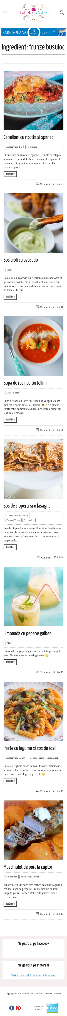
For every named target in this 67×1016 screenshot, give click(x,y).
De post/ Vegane (14, 520)
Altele (9, 643)
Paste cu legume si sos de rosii (30, 748)
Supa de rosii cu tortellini (25, 383)
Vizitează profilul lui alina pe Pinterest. (33, 975)
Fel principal (31, 147)
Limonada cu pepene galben (27, 633)
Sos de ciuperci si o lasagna (27, 506)
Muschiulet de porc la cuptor (28, 867)
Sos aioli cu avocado (21, 260)
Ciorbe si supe (13, 393)
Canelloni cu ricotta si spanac (28, 137)
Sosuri (9, 270)
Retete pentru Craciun (30, 876)
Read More (10, 174)
